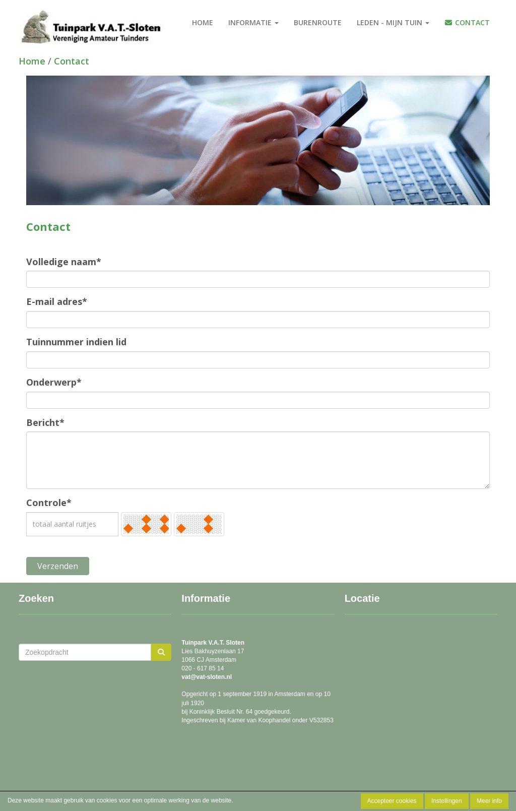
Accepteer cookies (392, 800)
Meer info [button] (489, 800)
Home (202, 22)
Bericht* (45, 422)
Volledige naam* (63, 262)
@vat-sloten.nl (206, 676)
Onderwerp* (54, 382)
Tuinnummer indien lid (76, 342)
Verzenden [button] (57, 566)
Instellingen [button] (446, 800)
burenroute (318, 22)
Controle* (49, 502)
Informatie (253, 22)
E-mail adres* (56, 301)
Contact (467, 22)
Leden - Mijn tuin (393, 22)
